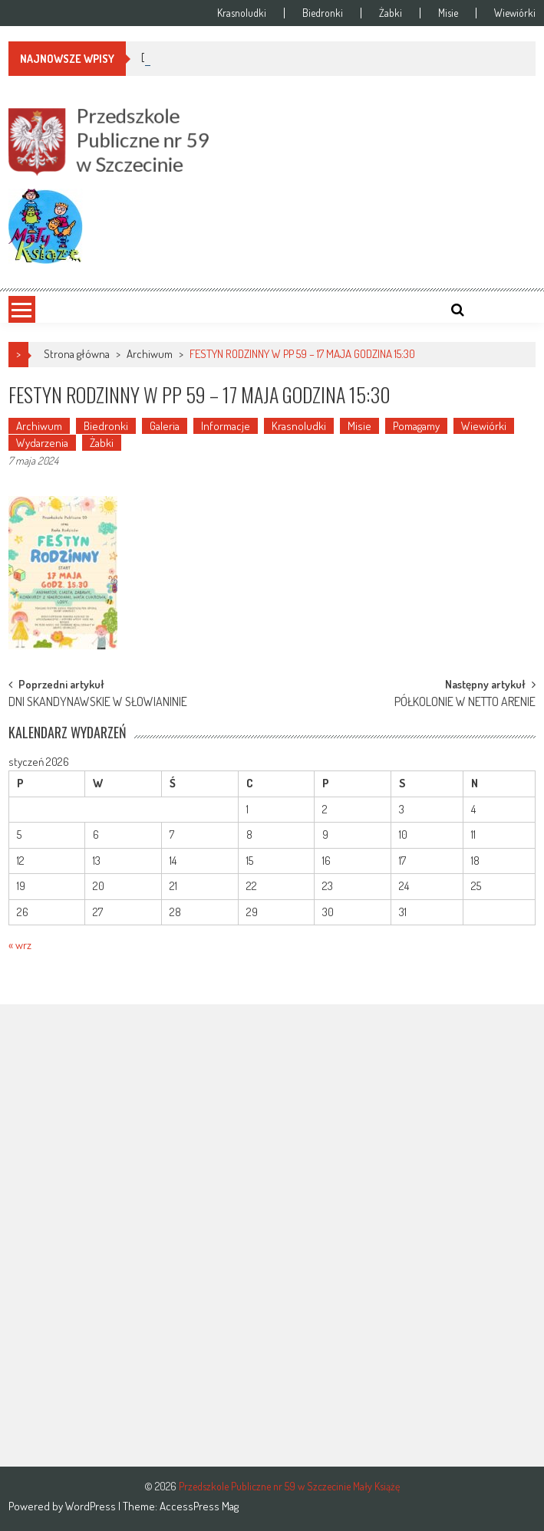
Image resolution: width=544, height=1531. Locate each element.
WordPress (91, 1506)
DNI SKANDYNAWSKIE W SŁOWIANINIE (97, 703)
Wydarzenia (42, 442)
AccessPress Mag (199, 1506)
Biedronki (322, 13)
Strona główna (77, 354)
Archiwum (150, 354)
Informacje (225, 426)
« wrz (19, 945)
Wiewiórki (515, 13)
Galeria (165, 426)
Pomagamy (416, 426)
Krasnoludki (241, 13)
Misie (448, 13)
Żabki (390, 13)
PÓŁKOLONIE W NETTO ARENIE (465, 703)
